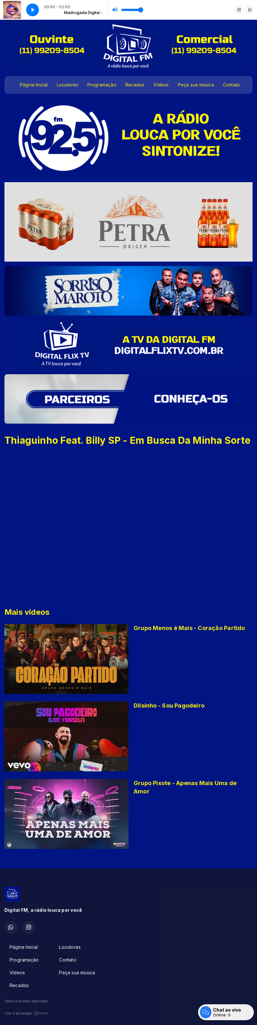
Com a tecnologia (26, 1013)
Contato (231, 84)
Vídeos (161, 84)
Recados (134, 84)
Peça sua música (196, 84)
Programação (101, 84)
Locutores (67, 84)
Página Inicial (34, 84)
